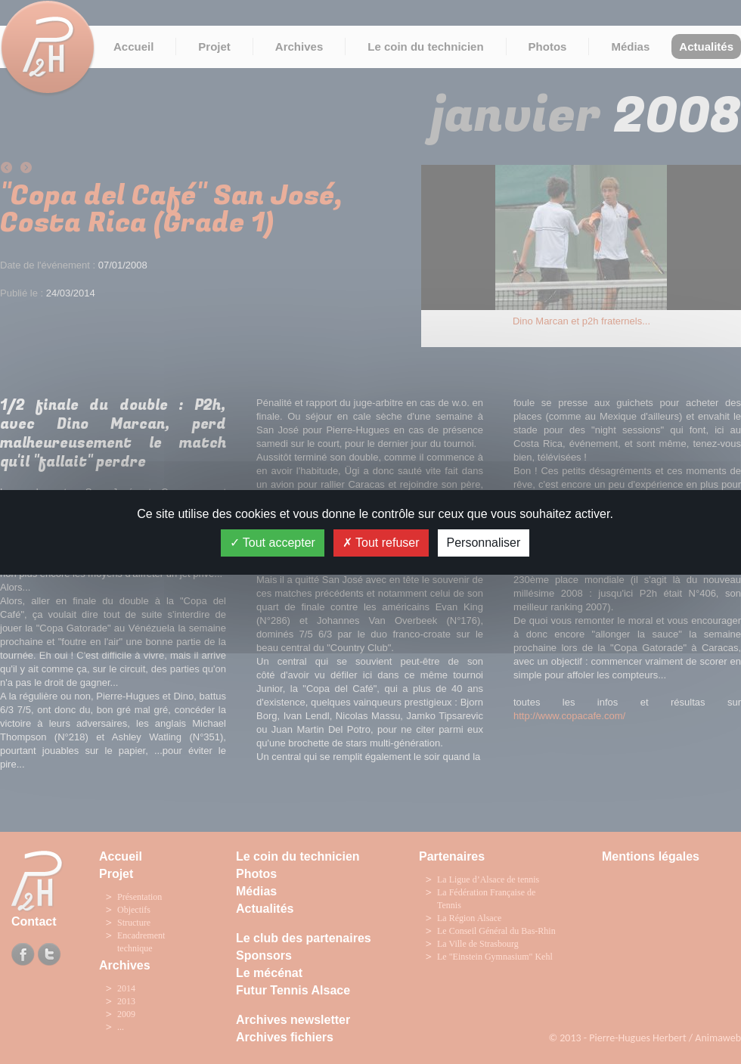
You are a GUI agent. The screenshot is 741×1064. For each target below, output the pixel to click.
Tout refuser (381, 542)
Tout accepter (272, 542)
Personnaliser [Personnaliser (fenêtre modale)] (484, 542)
